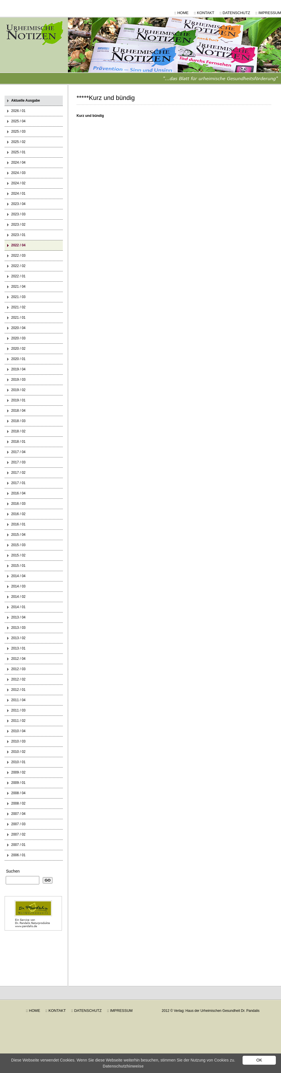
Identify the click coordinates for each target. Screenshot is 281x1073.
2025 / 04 (18, 121)
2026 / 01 (18, 111)
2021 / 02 (18, 307)
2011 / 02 (18, 721)
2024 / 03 (18, 173)
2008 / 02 (18, 803)
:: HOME (181, 13)
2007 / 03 (18, 824)
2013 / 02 (18, 638)
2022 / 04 (18, 245)
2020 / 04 (18, 328)
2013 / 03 (18, 628)
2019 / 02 (18, 390)
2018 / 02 (18, 431)
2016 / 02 (18, 514)
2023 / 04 (18, 204)
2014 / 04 (18, 576)
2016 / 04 (18, 493)
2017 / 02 (18, 473)
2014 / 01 (18, 607)
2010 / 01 (18, 762)
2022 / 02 (18, 266)
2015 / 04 (18, 535)
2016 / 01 (18, 524)
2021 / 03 (18, 297)
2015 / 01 (18, 566)
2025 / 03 (18, 131)
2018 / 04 (18, 411)
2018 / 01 (18, 442)
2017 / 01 (18, 483)
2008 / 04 (18, 793)
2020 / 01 (18, 359)
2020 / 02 (18, 349)
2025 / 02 (18, 142)
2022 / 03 (18, 256)
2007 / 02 (18, 834)
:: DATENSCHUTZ (234, 13)
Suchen (12, 871)
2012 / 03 (18, 669)
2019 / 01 (18, 400)
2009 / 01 (18, 783)
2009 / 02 (18, 772)
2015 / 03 (18, 545)
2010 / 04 (18, 731)
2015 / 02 (18, 555)
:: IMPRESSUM (268, 13)
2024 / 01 (18, 194)
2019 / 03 (18, 380)
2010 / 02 (18, 752)
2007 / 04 (18, 814)
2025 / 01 (18, 152)
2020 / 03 (18, 338)
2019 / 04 (18, 369)
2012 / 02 (18, 679)
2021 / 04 (18, 287)
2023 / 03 (18, 214)
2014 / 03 (18, 586)
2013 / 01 (18, 648)
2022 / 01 (18, 276)
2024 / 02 (18, 183)
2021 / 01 (18, 318)
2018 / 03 (18, 421)
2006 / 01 (18, 855)
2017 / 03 (18, 462)
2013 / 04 (18, 617)
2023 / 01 (18, 235)
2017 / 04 (18, 452)
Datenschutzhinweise (123, 1066)
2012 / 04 (18, 659)
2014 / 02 (18, 597)
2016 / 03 (18, 504)
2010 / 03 (18, 741)
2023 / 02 (18, 225)
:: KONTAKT (204, 13)
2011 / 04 (18, 700)
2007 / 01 (18, 845)
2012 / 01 (18, 690)
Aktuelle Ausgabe (25, 100)
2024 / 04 (18, 163)
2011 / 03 (18, 710)
